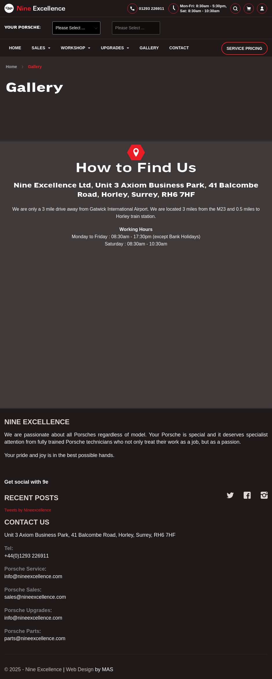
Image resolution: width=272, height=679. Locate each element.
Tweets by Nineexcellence (27, 510)
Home (12, 68)
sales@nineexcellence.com (35, 597)
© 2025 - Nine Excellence (33, 669)
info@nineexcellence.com (34, 576)
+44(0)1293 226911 (27, 556)
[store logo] (34, 9)
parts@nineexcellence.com (35, 639)
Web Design (81, 669)
